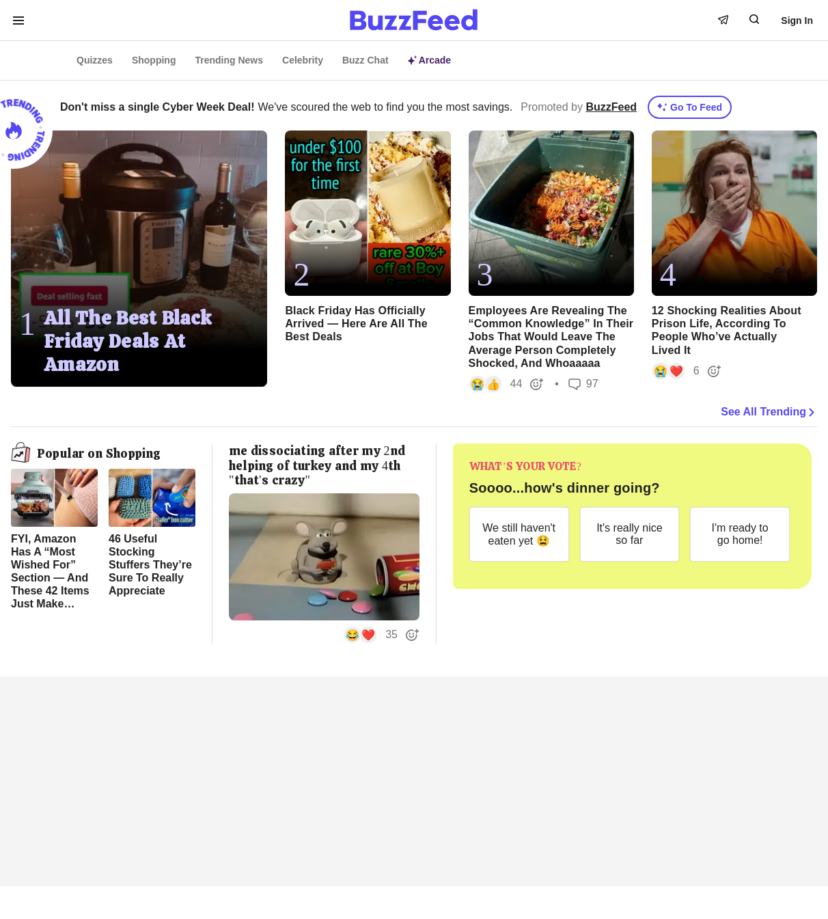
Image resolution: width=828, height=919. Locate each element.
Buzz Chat (365, 60)
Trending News (229, 60)
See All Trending (769, 412)
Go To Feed (689, 107)
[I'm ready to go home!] (740, 534)
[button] (506, 384)
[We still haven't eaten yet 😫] (519, 534)
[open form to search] (754, 19)
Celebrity (302, 60)
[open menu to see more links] (18, 20)
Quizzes (95, 60)
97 (583, 383)
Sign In (797, 20)
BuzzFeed (611, 107)
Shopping (154, 60)
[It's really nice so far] (630, 534)
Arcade (429, 60)
